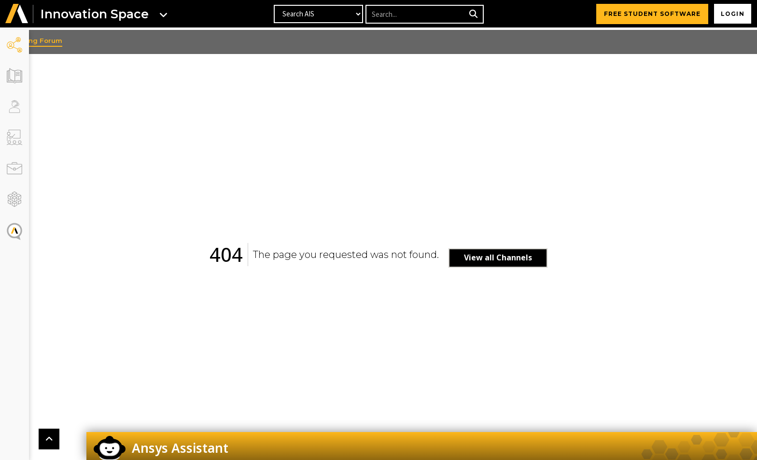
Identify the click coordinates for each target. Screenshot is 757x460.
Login (730, 14)
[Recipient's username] (415, 15)
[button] (17, 15)
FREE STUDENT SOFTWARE (648, 14)
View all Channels (512, 257)
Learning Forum (65, 40)
